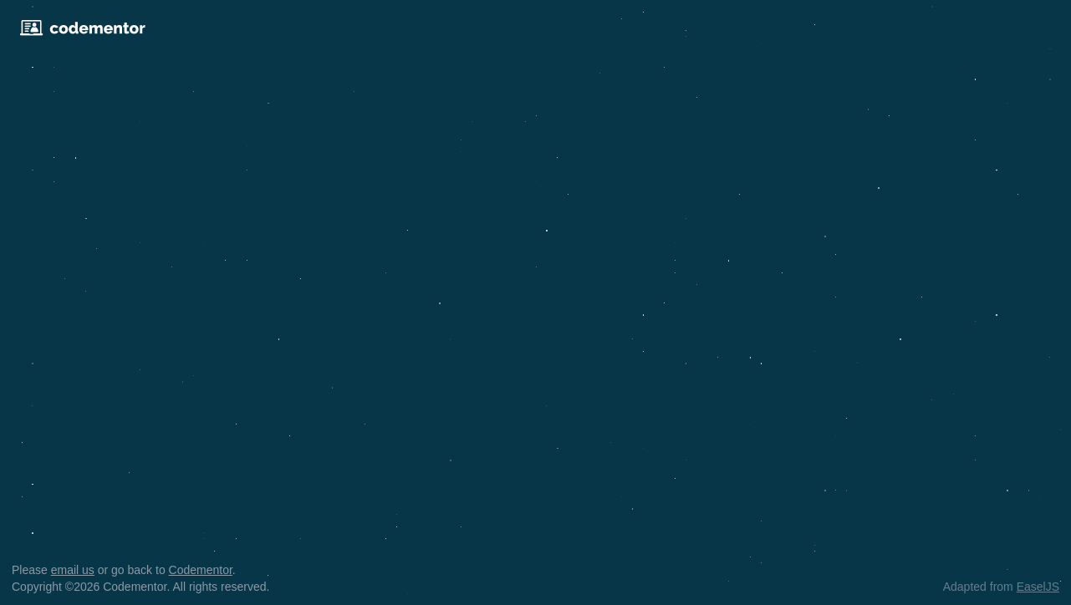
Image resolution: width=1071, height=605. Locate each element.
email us (72, 570)
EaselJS (1038, 586)
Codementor (200, 570)
